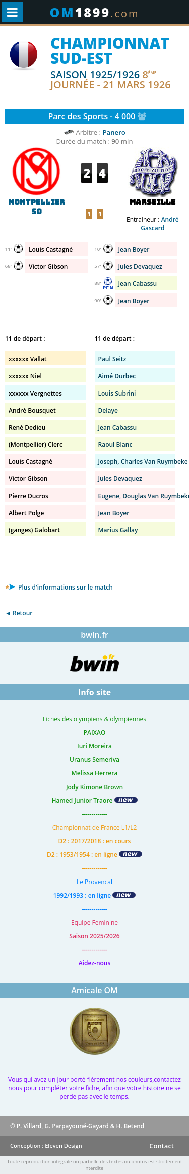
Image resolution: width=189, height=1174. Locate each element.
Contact (161, 1145)
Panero (113, 132)
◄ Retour (18, 613)
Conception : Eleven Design (46, 1145)
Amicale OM (94, 990)
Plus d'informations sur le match (59, 587)
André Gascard (159, 223)
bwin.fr (94, 634)
